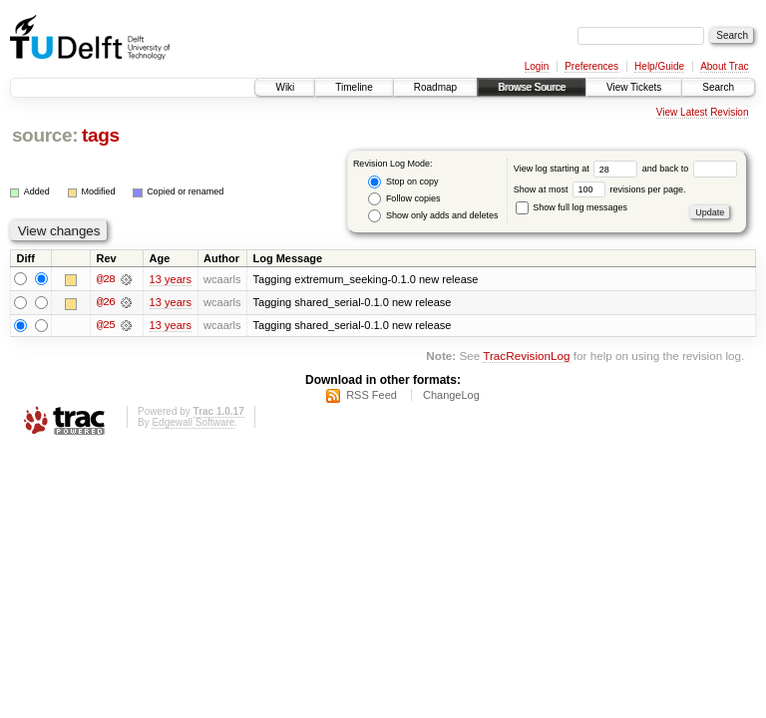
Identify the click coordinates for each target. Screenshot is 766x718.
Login (537, 66)
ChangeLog (451, 398)
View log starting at (578, 169)
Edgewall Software (193, 425)
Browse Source (532, 87)
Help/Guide (659, 66)
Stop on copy (403, 182)
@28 (106, 279)
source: (45, 135)
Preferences (591, 66)
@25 (106, 327)
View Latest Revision (702, 112)
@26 (106, 303)
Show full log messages (571, 207)
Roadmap (435, 87)
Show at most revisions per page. (600, 189)
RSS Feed (371, 398)
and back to (689, 169)
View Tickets (633, 87)
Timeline (353, 87)
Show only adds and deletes (433, 215)
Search (718, 87)
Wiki (284, 87)
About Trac (724, 66)
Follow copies (404, 198)
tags (101, 135)
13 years (171, 279)
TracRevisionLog (526, 357)
